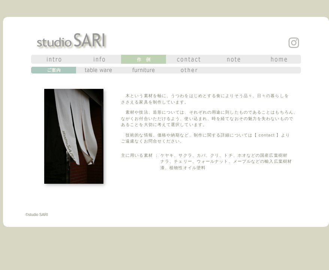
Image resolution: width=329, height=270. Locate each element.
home (278, 59)
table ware (98, 70)
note (233, 59)
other (188, 70)
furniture (143, 70)
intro (53, 59)
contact (188, 59)
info (98, 59)
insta (294, 43)
